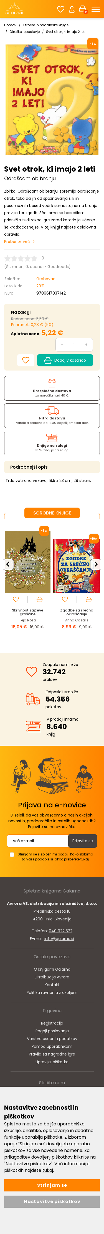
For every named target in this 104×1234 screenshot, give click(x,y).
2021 (40, 286)
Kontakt (52, 985)
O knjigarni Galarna (52, 969)
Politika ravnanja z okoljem (52, 992)
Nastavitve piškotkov (52, 1201)
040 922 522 (60, 931)
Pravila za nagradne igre (52, 1054)
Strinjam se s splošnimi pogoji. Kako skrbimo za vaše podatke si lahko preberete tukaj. (55, 857)
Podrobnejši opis (29, 467)
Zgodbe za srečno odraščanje (76, 612)
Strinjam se (52, 1185)
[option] (27, 581)
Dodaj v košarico (65, 360)
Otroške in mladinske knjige (46, 25)
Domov (10, 25)
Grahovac (45, 279)
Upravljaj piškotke (52, 1062)
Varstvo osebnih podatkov (52, 1038)
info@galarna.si (59, 938)
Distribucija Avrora (52, 977)
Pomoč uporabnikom (52, 1046)
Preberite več (17, 241)
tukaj (47, 1170)
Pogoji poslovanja (52, 1031)
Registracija (52, 1023)
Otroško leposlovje (24, 31)
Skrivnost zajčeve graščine (27, 612)
